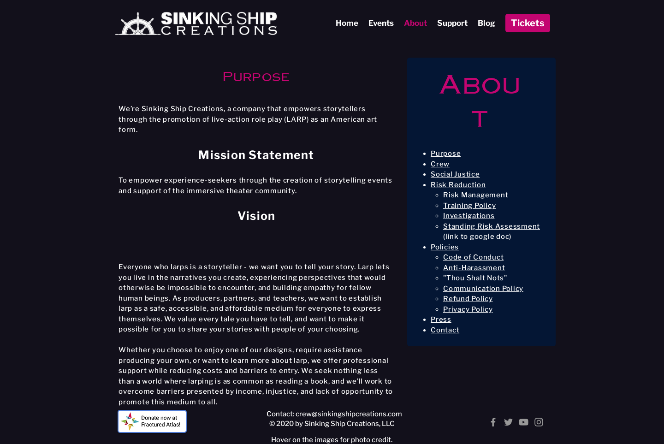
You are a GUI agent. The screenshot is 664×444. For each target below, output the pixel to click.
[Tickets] (527, 23)
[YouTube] (523, 422)
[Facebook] (493, 422)
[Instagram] (539, 422)
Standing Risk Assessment (491, 226)
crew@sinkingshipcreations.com (349, 414)
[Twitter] (508, 422)
